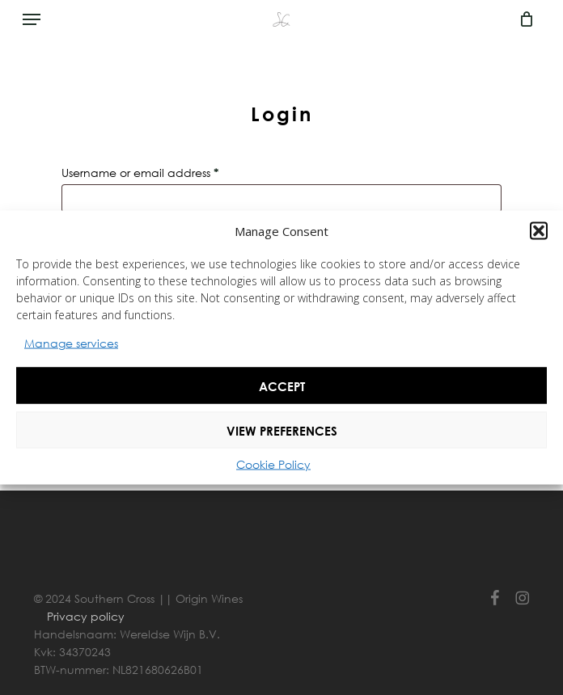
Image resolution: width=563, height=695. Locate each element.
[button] (539, 231)
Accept (282, 385)
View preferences (281, 430)
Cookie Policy (273, 464)
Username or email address (165, 171)
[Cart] (522, 19)
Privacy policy (86, 616)
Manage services (71, 343)
